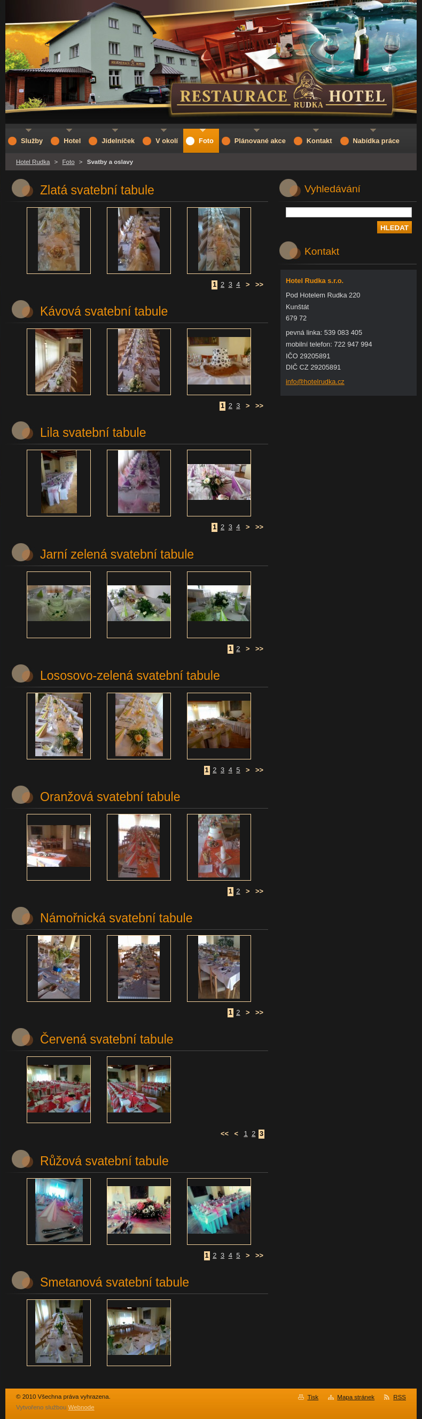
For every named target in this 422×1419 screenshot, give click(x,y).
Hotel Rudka (33, 162)
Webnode (81, 1407)
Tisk (312, 1397)
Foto (68, 162)
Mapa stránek (355, 1397)
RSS (399, 1397)
